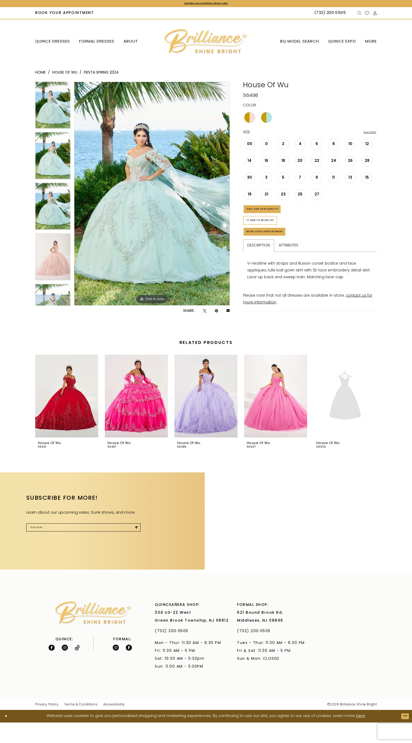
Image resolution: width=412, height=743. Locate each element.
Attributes (288, 266)
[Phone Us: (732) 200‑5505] (330, 14)
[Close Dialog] (8, 736)
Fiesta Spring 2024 (101, 74)
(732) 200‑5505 (173, 652)
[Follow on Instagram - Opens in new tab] (64, 668)
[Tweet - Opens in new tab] (205, 312)
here (360, 737)
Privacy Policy (46, 725)
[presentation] (66, 416)
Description (258, 266)
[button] (375, 15)
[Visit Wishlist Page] (367, 14)
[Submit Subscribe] (134, 550)
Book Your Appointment (277, 250)
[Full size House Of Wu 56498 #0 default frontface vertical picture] (152, 195)
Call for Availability (273, 215)
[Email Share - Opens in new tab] (228, 312)
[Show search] (359, 15)
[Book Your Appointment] (64, 14)
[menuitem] (64, 14)
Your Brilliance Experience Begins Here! (206, 4)
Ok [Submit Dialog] (403, 737)
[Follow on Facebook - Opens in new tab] (51, 668)
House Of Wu (64, 74)
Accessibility (114, 725)
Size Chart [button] (367, 134)
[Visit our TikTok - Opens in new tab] (77, 668)
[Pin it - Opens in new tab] (216, 312)
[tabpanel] (52, 108)
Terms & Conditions (80, 725)
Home (40, 74)
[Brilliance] (206, 43)
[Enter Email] (83, 550)
